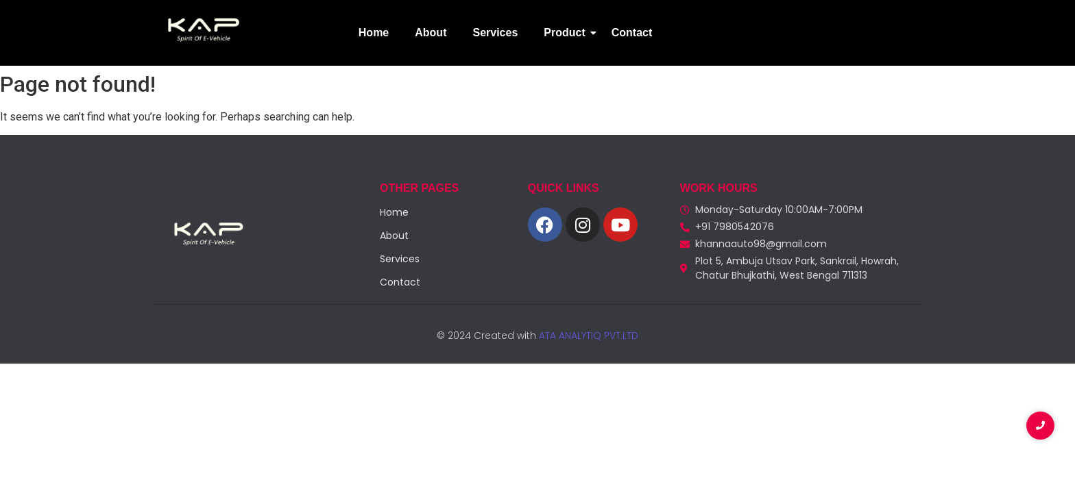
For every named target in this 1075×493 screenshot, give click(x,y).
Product (567, 32)
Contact (632, 32)
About (430, 32)
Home (374, 32)
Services (495, 32)
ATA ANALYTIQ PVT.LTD (587, 335)
